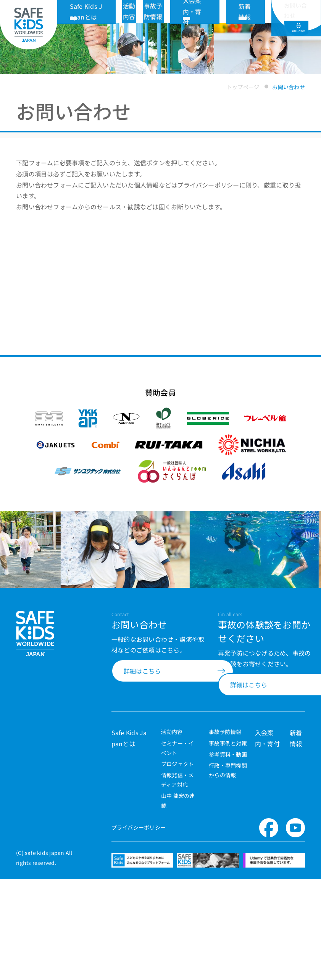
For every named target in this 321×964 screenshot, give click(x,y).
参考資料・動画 (228, 810)
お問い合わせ (296, 15)
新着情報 (255, 11)
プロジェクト (177, 820)
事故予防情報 (221, 787)
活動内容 (168, 787)
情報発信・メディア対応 (177, 836)
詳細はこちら (142, 725)
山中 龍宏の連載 (178, 856)
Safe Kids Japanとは (118, 11)
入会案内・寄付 (223, 11)
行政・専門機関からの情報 (228, 826)
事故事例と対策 (228, 799)
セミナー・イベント (177, 803)
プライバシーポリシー (138, 883)
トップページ (243, 87)
